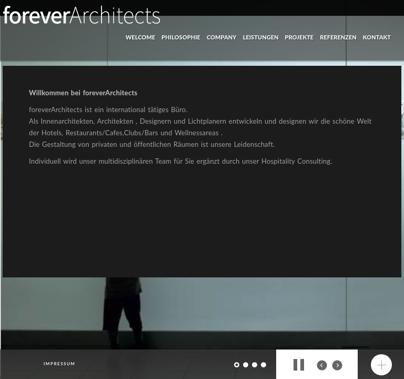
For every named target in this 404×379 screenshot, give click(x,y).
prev (322, 365)
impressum (59, 363)
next (337, 365)
